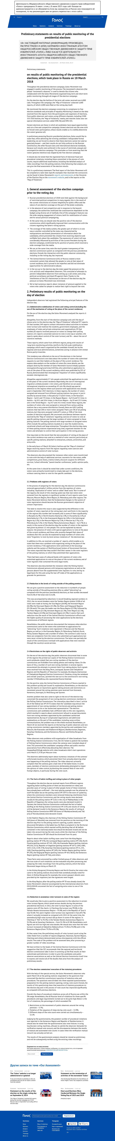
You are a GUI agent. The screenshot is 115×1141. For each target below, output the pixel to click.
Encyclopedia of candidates (42, 1127)
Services (59, 26)
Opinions (43, 26)
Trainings (68, 26)
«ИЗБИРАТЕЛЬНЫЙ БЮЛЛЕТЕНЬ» (57, 1050)
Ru (102, 17)
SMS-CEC (40, 1130)
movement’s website (56, 177)
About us (77, 26)
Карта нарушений (57, 1126)
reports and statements (64, 175)
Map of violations (42, 1124)
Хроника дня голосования (56, 1129)
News (35, 26)
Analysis (51, 26)
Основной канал (57, 1124)
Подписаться (47, 1054)
